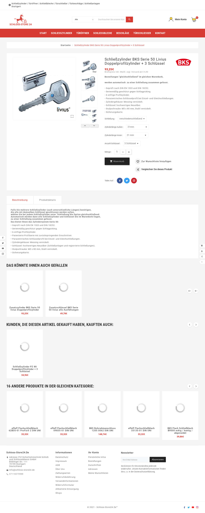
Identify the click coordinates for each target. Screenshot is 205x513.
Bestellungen (94, 461)
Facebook (120, 180)
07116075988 (16, 474)
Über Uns (60, 469)
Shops (59, 493)
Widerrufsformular (65, 485)
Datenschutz (62, 457)
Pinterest (134, 180)
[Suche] (111, 19)
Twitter (127, 180)
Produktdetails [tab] (47, 200)
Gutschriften (94, 465)
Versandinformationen (67, 481)
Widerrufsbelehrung (65, 477)
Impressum (61, 461)
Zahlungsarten (63, 473)
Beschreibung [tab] (20, 200)
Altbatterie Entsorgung (67, 489)
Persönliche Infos (97, 457)
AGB (58, 465)
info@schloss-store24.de (22, 470)
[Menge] (117, 151)
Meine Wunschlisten (98, 473)
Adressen (93, 469)
